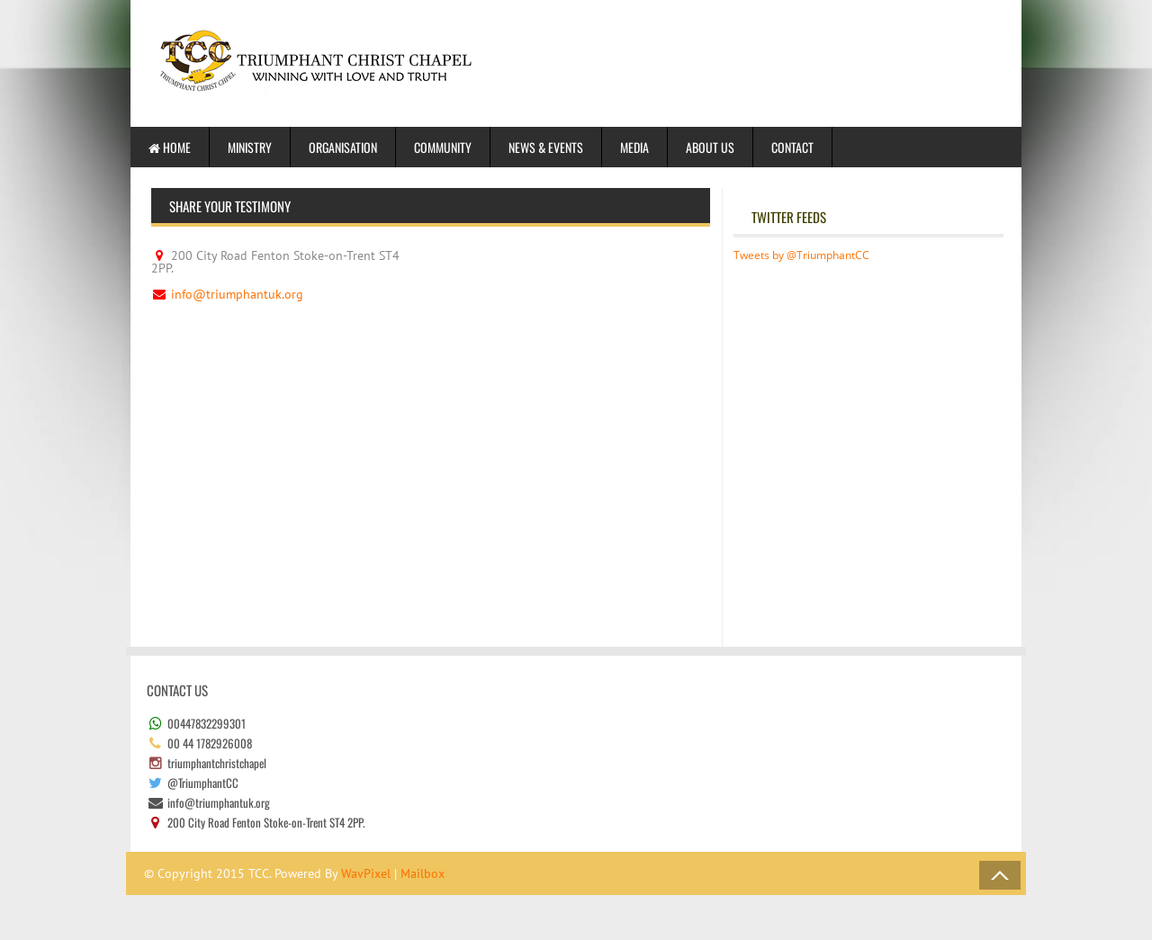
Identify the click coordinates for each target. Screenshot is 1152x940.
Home (169, 147)
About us (710, 147)
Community (443, 147)
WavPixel (366, 873)
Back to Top (1000, 875)
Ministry (250, 147)
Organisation (343, 147)
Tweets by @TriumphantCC (801, 255)
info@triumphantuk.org (237, 294)
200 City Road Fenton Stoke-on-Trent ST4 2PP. (275, 261)
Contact (792, 147)
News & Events (545, 147)
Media (634, 147)
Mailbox (422, 873)
